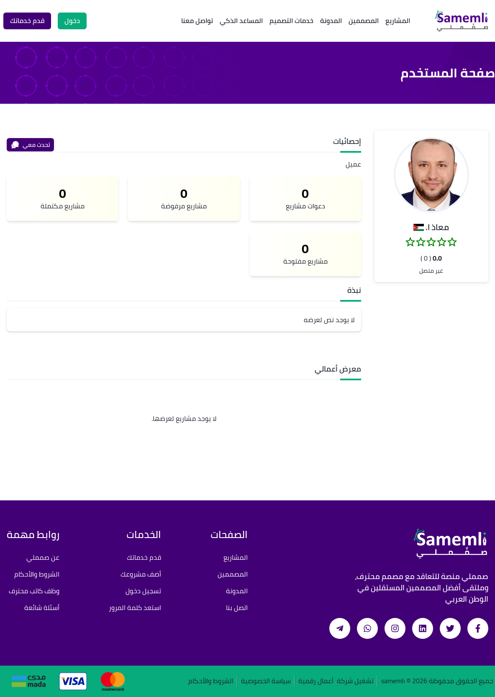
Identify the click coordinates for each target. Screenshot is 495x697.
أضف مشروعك (141, 574)
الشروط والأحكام (36, 574)
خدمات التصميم (291, 20)
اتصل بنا (237, 607)
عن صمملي (42, 557)
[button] (431, 175)
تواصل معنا (197, 20)
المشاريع (397, 20)
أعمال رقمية (315, 681)
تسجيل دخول (143, 590)
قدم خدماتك (144, 557)
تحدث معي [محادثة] (30, 144)
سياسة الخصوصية (266, 681)
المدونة (331, 20)
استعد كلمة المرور (135, 607)
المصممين (364, 20)
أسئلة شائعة (41, 607)
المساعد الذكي (241, 20)
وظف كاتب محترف (34, 590)
